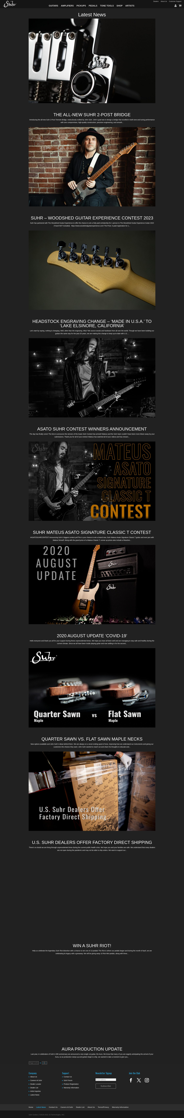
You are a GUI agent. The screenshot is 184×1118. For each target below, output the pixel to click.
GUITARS (53, 6)
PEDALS (93, 6)
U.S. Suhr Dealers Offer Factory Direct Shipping (92, 842)
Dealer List (34, 1088)
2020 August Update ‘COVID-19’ (92, 635)
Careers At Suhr (36, 1080)
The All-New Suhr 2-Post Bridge (91, 114)
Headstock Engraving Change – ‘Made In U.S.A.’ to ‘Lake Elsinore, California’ (92, 323)
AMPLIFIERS (67, 6)
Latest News (34, 1095)
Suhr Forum (68, 1080)
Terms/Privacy (103, 1107)
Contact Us (68, 1077)
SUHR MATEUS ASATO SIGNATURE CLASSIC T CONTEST (92, 532)
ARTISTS (129, 6)
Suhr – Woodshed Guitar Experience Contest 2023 (92, 218)
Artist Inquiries (35, 1091)
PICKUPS (81, 6)
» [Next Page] (45, 1063)
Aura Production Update (92, 1049)
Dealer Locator (35, 1084)
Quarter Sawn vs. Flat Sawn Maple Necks (92, 739)
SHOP (120, 6)
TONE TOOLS (107, 6)
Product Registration (71, 1084)
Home (31, 1107)
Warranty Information (71, 1088)
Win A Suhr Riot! (92, 945)
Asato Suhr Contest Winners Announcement (92, 429)
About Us (33, 1077)
